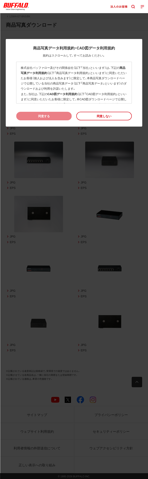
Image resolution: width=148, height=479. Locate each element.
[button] (104, 116)
